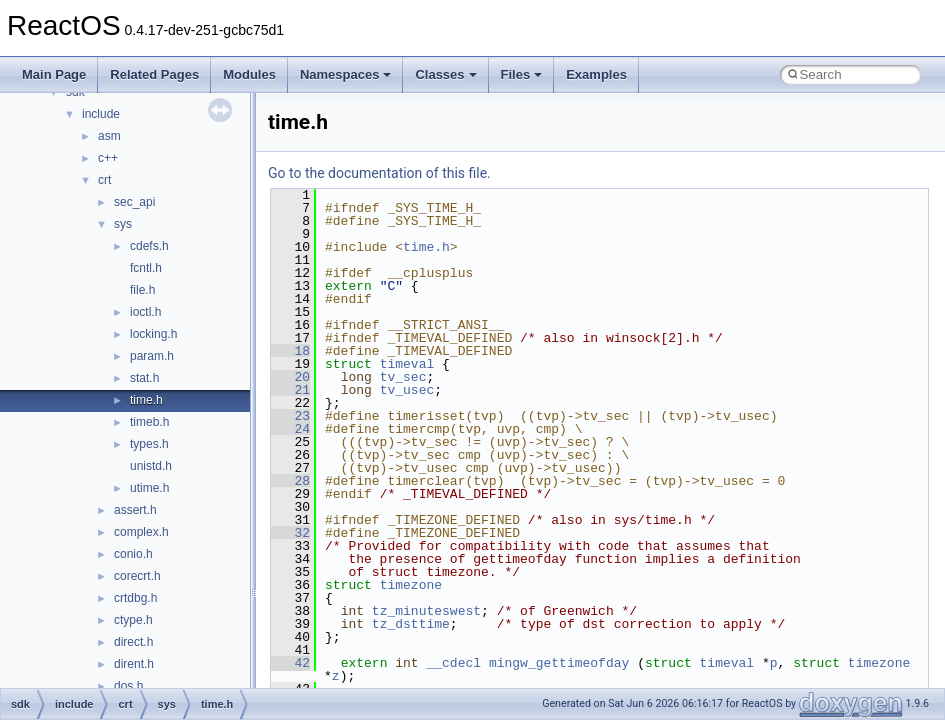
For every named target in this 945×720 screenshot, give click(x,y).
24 (290, 429)
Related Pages (154, 74)
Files (522, 74)
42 (290, 663)
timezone (411, 585)
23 (290, 416)
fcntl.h (146, 268)
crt (104, 180)
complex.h (141, 532)
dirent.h (134, 664)
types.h (149, 444)
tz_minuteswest (426, 611)
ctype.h (133, 620)
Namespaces (346, 74)
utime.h (149, 488)
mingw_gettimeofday (559, 663)
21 (290, 390)
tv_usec (407, 390)
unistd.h (151, 466)
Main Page (54, 74)
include (101, 114)
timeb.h (149, 422)
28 (290, 481)
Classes (445, 74)
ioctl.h (145, 312)
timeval (407, 364)
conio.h (133, 554)
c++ (108, 158)
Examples (596, 74)
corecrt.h (137, 576)
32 (290, 533)
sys (123, 224)
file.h (142, 290)
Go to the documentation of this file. (379, 173)
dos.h (128, 686)
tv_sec (403, 377)
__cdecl (453, 663)
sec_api (134, 202)
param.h (152, 356)
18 (290, 351)
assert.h (135, 510)
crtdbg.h (135, 598)
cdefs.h (149, 246)
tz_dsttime (411, 624)
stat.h (144, 378)
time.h (146, 400)
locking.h (153, 334)
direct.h (133, 642)
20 (290, 377)
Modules (249, 74)
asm (109, 136)
